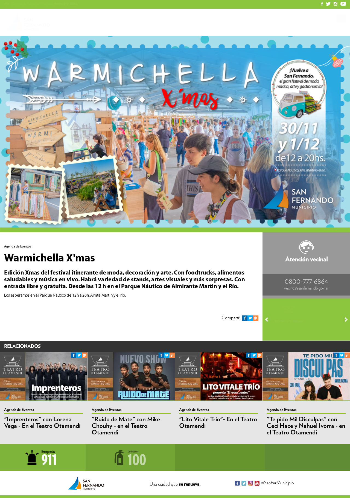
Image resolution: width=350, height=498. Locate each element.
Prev (269, 319)
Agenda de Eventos (19, 410)
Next (343, 319)
